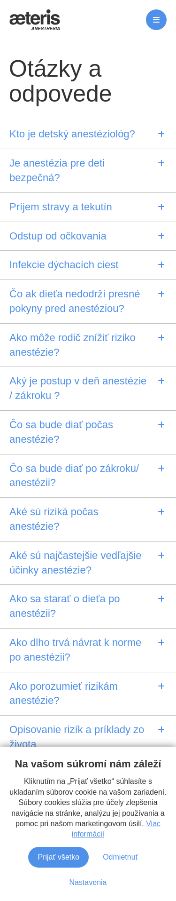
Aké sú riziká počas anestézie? (54, 519)
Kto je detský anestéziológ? (72, 134)
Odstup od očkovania (58, 236)
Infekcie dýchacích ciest (63, 265)
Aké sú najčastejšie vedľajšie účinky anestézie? (75, 563)
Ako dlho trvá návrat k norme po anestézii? (75, 650)
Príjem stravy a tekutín (60, 207)
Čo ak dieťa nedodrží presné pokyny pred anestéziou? (74, 301)
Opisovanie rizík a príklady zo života (76, 737)
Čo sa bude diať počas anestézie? (61, 432)
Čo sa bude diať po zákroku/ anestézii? (74, 475)
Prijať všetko (58, 883)
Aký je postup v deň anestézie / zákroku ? (77, 388)
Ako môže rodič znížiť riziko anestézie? (72, 345)
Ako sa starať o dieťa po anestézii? (64, 606)
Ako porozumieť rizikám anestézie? (63, 693)
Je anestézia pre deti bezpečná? (57, 170)
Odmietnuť (120, 883)
